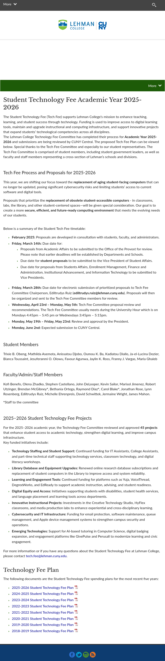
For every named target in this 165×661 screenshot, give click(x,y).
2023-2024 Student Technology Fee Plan (42, 600)
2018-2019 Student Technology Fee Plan (42, 631)
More (7, 4)
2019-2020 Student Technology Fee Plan (42, 624)
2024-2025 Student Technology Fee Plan (42, 593)
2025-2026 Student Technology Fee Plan (42, 587)
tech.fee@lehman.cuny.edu (46, 556)
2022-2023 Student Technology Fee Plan (42, 606)
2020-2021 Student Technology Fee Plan (42, 618)
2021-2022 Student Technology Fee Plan (42, 612)
